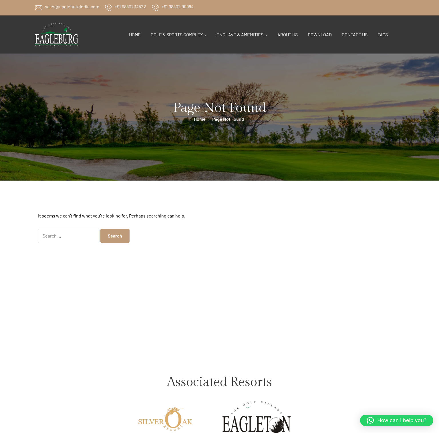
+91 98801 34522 (130, 6)
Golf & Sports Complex (177, 34)
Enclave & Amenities (239, 34)
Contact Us (355, 34)
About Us (287, 34)
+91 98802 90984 (178, 6)
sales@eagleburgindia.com (72, 6)
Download (320, 34)
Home (135, 34)
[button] (396, 420)
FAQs (383, 34)
